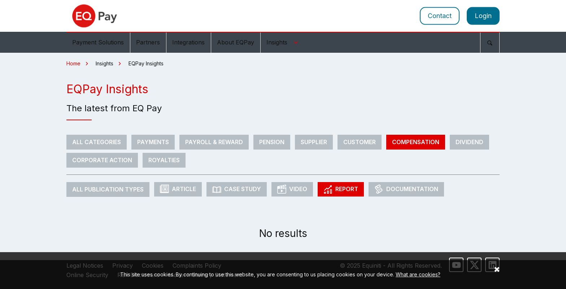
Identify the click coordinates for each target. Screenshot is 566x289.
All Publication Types (108, 189)
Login (483, 16)
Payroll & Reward (214, 142)
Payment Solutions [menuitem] (98, 42)
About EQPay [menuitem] (235, 42)
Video (292, 189)
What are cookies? (418, 274)
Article (178, 189)
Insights (283, 42)
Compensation (415, 142)
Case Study (236, 189)
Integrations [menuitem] (188, 42)
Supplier (314, 142)
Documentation (406, 189)
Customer (359, 142)
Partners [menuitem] (148, 42)
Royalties (164, 160)
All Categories (96, 142)
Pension (271, 142)
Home (73, 63)
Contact (440, 16)
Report (340, 189)
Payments (153, 142)
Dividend (469, 142)
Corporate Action (102, 160)
